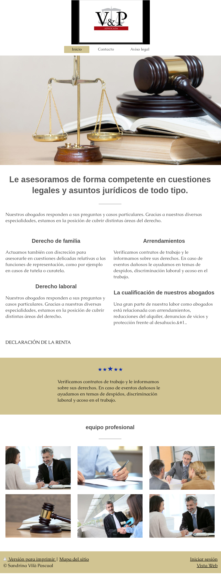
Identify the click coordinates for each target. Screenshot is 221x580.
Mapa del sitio (74, 559)
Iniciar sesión (204, 559)
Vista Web (207, 565)
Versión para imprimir (29, 559)
